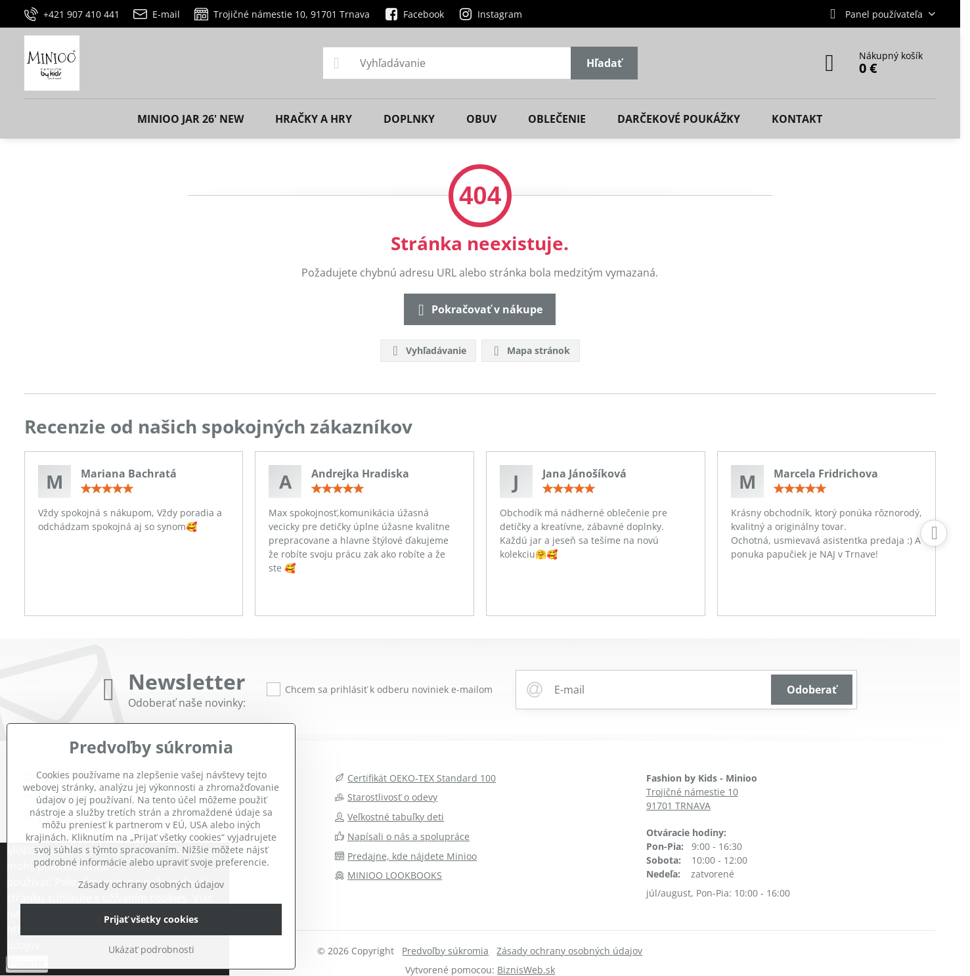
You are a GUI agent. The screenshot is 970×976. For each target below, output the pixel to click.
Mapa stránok (530, 351)
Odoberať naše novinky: (187, 703)
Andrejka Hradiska (360, 473)
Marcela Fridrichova (826, 473)
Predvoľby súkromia (445, 950)
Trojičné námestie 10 (692, 792)
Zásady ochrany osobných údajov (569, 950)
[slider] (107, 488)
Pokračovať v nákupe (477, 310)
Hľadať (604, 63)
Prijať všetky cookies (151, 919)
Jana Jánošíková (584, 473)
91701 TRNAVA (678, 805)
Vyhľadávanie (427, 351)
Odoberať (812, 689)
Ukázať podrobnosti (151, 949)
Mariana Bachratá (129, 473)
